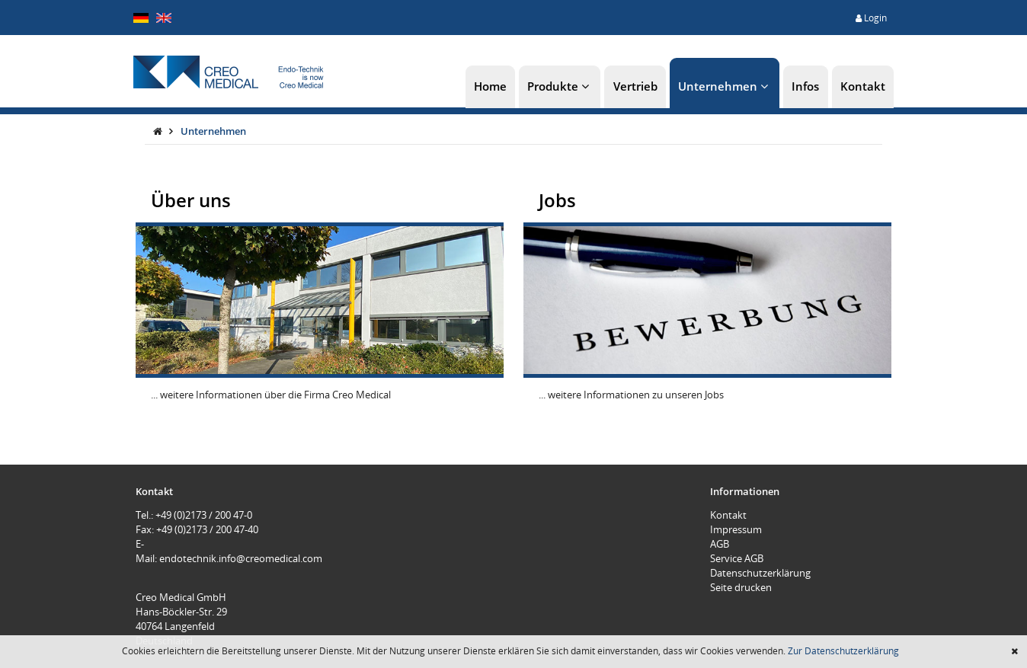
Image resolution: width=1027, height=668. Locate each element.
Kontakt (862, 86)
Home (490, 86)
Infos (805, 86)
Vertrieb (635, 86)
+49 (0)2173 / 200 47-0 (203, 515)
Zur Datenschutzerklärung (843, 650)
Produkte (559, 86)
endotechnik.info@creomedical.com (240, 558)
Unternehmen (724, 86)
